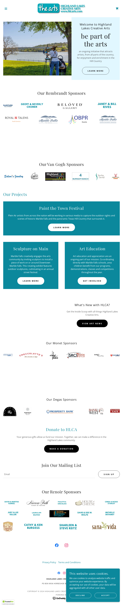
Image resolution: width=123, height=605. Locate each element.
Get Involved (92, 281)
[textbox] (49, 474)
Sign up (109, 474)
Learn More (96, 71)
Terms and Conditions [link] (69, 562)
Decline (80, 595)
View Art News (92, 323)
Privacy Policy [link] (49, 562)
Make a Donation (61, 448)
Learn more (61, 227)
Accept (105, 595)
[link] (61, 8)
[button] (12, 8)
